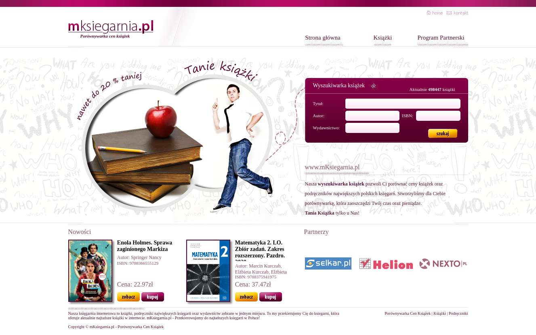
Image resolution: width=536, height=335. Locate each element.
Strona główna (323, 37)
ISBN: (407, 115)
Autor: (319, 115)
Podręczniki (458, 313)
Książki (383, 37)
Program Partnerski (441, 37)
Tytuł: (318, 103)
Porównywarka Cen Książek (408, 313)
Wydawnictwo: (326, 127)
